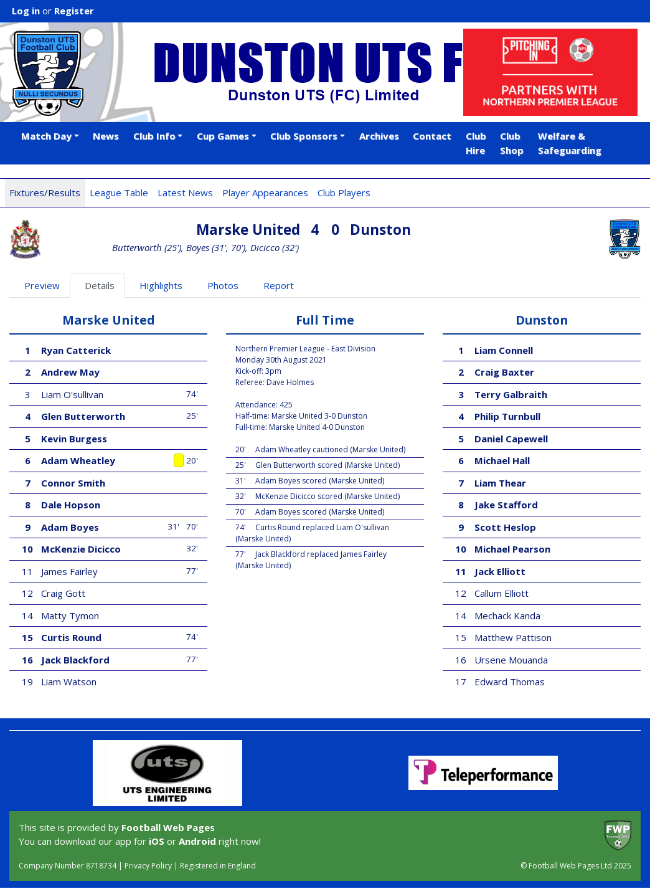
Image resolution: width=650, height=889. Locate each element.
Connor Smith (73, 483)
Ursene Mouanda (511, 660)
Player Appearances (265, 192)
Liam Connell (503, 350)
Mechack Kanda (507, 615)
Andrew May (70, 372)
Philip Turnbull (507, 416)
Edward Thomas (509, 681)
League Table (119, 192)
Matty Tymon (70, 615)
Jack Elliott (499, 571)
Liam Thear (500, 483)
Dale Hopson (70, 504)
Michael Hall (502, 460)
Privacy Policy (148, 865)
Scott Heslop (505, 527)
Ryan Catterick (76, 350)
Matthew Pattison (513, 637)
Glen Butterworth (83, 416)
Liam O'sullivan (72, 394)
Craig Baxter (504, 372)
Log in (26, 10)
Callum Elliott (501, 593)
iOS (156, 841)
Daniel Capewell (511, 438)
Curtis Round (71, 637)
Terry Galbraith (510, 394)
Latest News (185, 192)
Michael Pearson (512, 549)
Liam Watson (69, 681)
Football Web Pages (168, 827)
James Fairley (69, 571)
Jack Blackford (75, 660)
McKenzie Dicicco (81, 549)
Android (197, 841)
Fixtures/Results (44, 192)
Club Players (344, 192)
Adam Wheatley (78, 460)
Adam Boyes (70, 527)
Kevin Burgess (74, 438)
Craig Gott (63, 593)
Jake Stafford (506, 504)
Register (74, 10)
